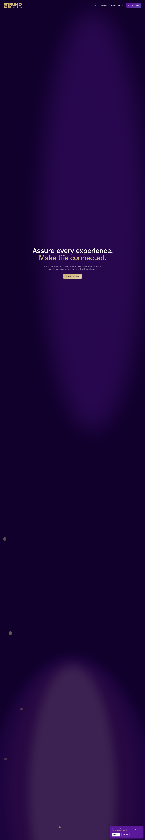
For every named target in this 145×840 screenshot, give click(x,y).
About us (93, 5)
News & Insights (117, 5)
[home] (13, 5)
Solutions (103, 5)
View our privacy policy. (120, 830)
